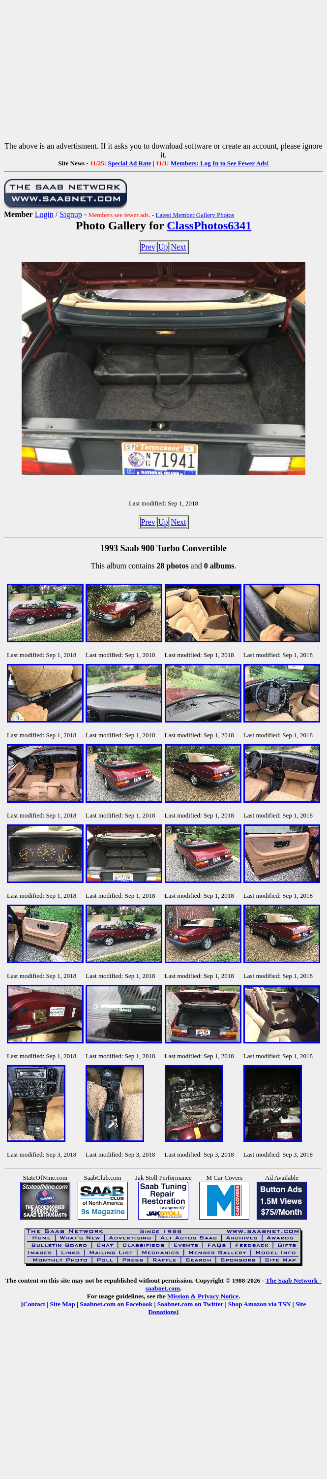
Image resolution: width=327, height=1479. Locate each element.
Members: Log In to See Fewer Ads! (220, 163)
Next (178, 247)
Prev (148, 247)
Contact (34, 1304)
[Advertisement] (163, 73)
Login (44, 214)
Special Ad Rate (129, 163)
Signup (70, 214)
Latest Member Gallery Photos (194, 215)
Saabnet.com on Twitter (190, 1304)
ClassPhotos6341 (209, 225)
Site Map (62, 1304)
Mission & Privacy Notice (202, 1296)
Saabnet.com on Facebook (116, 1304)
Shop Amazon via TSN (259, 1304)
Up (163, 247)
